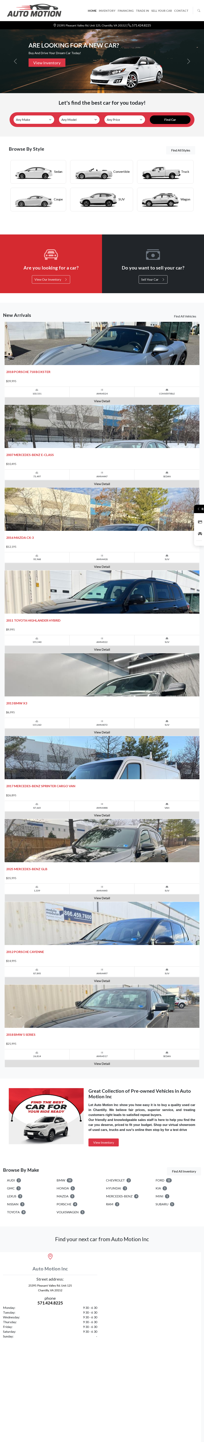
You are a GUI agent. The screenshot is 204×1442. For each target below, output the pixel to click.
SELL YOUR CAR (161, 10)
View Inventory (47, 62)
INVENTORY (107, 10)
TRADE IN (142, 10)
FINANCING (126, 10)
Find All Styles (180, 150)
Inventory (200, 534)
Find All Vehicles (185, 316)
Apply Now (200, 522)
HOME (92, 10)
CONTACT (181, 10)
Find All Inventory (184, 1171)
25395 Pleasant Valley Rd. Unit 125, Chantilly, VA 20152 (92, 25)
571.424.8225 (141, 25)
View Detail (102, 401)
